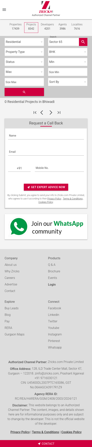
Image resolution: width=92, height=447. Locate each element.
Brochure (54, 271)
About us (11, 265)
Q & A (51, 265)
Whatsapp (55, 347)
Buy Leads (11, 308)
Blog (8, 315)
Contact (10, 291)
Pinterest (54, 341)
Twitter (52, 321)
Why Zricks (12, 271)
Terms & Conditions (73, 198)
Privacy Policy (54, 198)
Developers (47, 27)
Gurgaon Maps (14, 334)
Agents (62, 27)
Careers (10, 278)
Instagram (55, 334)
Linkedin (53, 315)
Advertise (11, 284)
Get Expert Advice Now (46, 187)
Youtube (53, 328)
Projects (31, 27)
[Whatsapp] (46, 227)
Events (52, 278)
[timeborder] (46, 443)
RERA (8, 328)
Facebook (54, 308)
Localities (76, 27)
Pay (7, 321)
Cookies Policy (45, 202)
